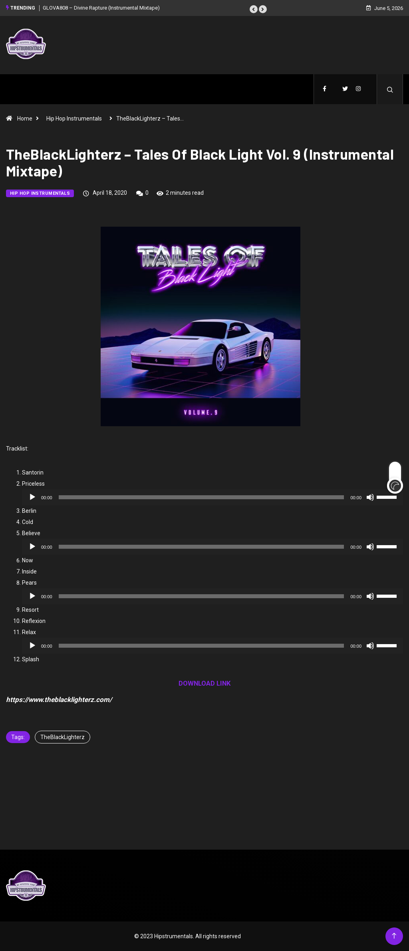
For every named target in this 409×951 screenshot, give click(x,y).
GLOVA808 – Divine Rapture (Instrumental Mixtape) (101, 8)
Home (24, 118)
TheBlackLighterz (62, 737)
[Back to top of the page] (394, 936)
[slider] (201, 497)
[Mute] (370, 497)
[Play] (32, 497)
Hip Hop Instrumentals (74, 118)
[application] (212, 497)
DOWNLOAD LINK (205, 683)
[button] (254, 9)
